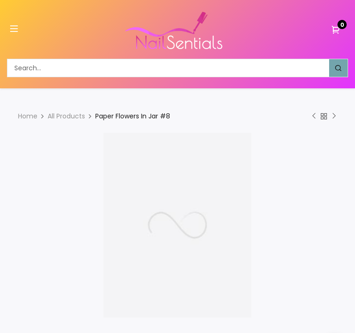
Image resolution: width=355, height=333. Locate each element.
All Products (66, 116)
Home (27, 116)
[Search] (338, 68)
